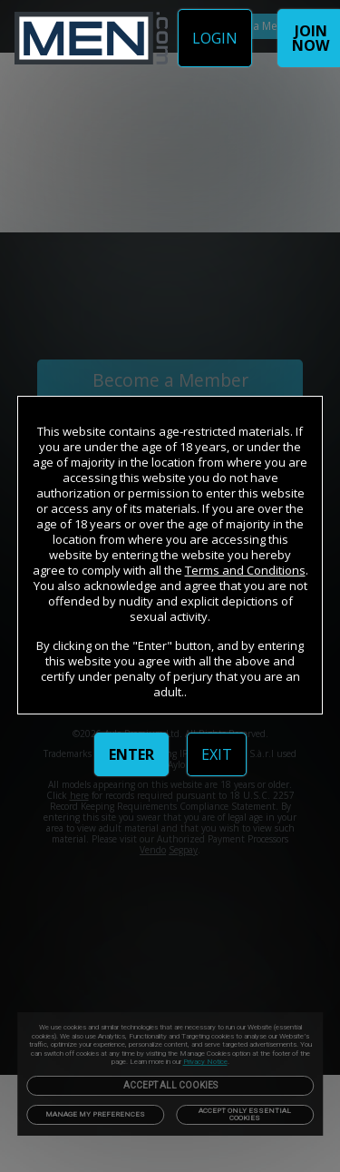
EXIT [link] (216, 754)
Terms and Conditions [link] (245, 570)
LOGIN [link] (215, 38)
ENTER (131, 754)
